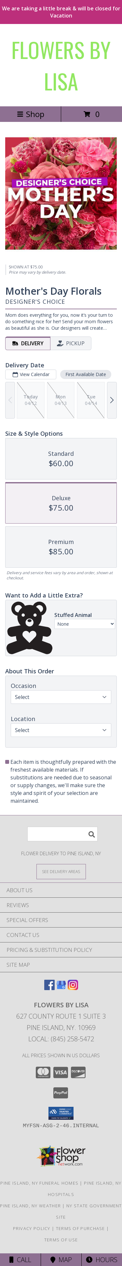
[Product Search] (62, 834)
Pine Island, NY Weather (30, 1206)
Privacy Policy (31, 1228)
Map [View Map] (61, 1259)
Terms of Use (61, 1240)
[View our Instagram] (73, 988)
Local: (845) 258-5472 (61, 1039)
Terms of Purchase (80, 1228)
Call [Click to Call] (20, 1259)
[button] (61, 1113)
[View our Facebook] (49, 988)
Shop (30, 114)
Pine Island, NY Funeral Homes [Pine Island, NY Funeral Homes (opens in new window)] (39, 1183)
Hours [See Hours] (101, 1259)
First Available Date (85, 374)
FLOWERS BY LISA (61, 65)
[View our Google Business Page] (61, 988)
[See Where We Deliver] (61, 871)
